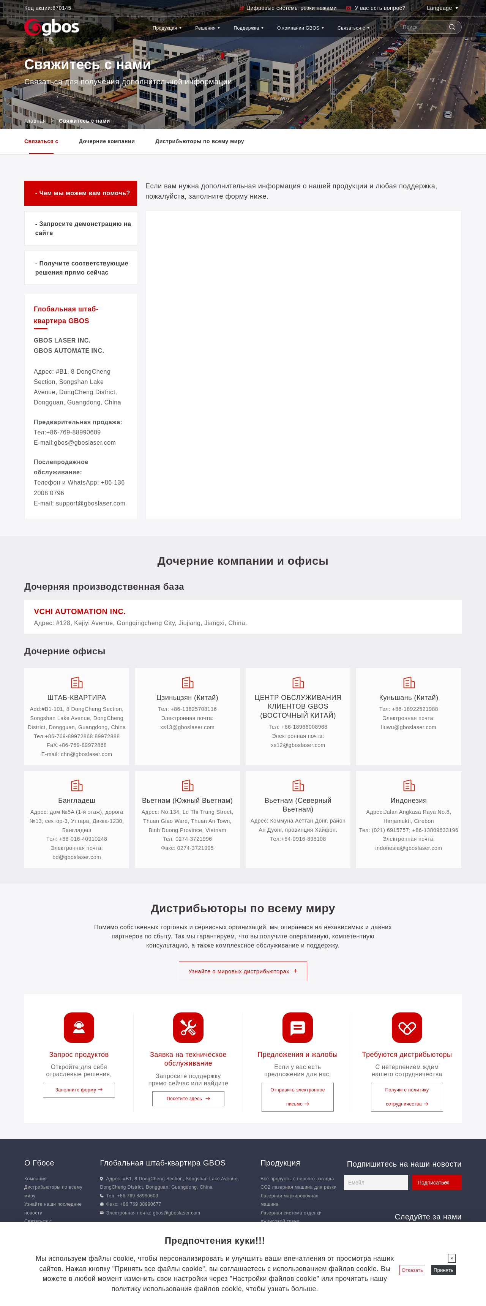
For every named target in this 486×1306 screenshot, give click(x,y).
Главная (35, 121)
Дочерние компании (107, 141)
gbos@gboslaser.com (176, 1215)
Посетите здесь (188, 1101)
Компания (35, 1181)
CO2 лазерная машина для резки (298, 1189)
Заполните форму (79, 1092)
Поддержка (215, 31)
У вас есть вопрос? (380, 8)
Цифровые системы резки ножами (291, 8)
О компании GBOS (286, 43)
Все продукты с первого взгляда (297, 1181)
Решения (162, 31)
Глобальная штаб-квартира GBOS (163, 1165)
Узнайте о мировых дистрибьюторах (243, 973)
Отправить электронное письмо (297, 1099)
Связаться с (348, 43)
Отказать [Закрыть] (412, 1270)
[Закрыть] (452, 1258)
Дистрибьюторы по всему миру (199, 141)
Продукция (109, 31)
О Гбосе (39, 1165)
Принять (443, 1270)
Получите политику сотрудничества (407, 1099)
